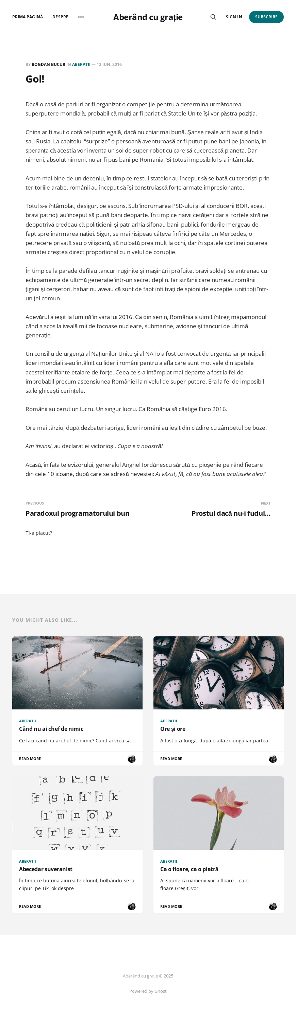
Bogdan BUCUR (48, 64)
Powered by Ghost (148, 991)
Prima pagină (27, 17)
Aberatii (81, 64)
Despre (60, 17)
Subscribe (266, 17)
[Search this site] (213, 17)
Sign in (234, 17)
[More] (81, 17)
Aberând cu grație (148, 17)
